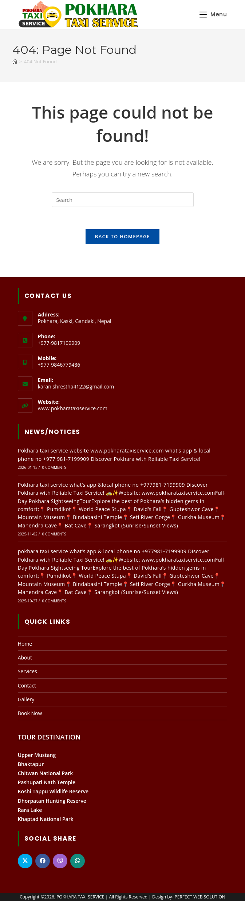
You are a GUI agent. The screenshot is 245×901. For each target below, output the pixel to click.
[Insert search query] (123, 199)
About (25, 657)
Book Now (30, 713)
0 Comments (54, 467)
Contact (27, 685)
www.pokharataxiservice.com (72, 408)
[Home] (14, 61)
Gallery (26, 699)
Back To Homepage (122, 236)
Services (27, 671)
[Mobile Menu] (213, 14)
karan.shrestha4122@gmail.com (76, 386)
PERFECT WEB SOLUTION (200, 897)
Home (25, 643)
